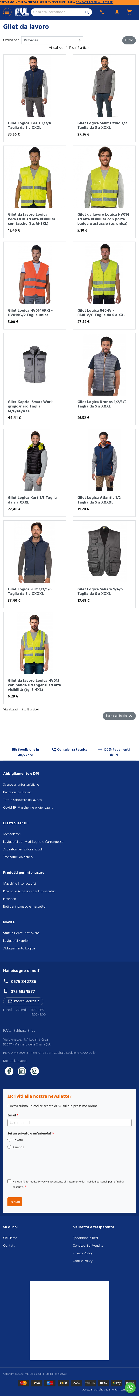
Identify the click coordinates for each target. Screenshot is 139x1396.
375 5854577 (23, 991)
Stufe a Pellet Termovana (21, 933)
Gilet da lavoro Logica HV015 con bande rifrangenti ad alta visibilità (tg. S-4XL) (34, 685)
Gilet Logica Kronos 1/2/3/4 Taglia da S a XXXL (102, 404)
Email (12, 1115)
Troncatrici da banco (18, 857)
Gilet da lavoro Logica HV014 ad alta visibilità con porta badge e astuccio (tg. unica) (103, 219)
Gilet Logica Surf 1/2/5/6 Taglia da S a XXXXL (29, 591)
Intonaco (9, 899)
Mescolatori (12, 834)
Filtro (129, 40)
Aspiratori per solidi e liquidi (23, 849)
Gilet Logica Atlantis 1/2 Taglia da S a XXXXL (99, 500)
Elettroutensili (15, 823)
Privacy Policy (83, 1253)
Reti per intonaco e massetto (24, 906)
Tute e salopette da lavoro (22, 800)
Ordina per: (11, 40)
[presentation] (39, 1164)
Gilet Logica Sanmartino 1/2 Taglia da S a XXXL (102, 125)
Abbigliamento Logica (19, 948)
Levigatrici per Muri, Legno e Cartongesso (33, 842)
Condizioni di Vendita (88, 1246)
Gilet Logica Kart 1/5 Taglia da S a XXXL (32, 500)
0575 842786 (23, 981)
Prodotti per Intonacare (23, 873)
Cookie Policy (83, 1261)
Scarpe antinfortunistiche (21, 785)
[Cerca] (61, 12)
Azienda (18, 1147)
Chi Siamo (10, 1238)
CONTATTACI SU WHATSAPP (99, 2)
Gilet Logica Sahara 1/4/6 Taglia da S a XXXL (100, 591)
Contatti (9, 1246)
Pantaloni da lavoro (17, 792)
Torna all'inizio (119, 716)
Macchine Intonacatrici (19, 884)
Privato (18, 1140)
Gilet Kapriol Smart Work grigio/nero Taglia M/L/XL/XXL (30, 406)
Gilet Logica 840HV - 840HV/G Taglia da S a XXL (101, 313)
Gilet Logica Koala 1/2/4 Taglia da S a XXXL (29, 125)
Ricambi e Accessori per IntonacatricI (29, 891)
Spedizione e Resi (85, 1238)
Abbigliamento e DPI (21, 774)
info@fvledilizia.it (23, 1001)
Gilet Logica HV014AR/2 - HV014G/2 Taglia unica (30, 313)
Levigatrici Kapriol (15, 941)
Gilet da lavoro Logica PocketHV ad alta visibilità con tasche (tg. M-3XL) (31, 219)
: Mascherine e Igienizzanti (28, 807)
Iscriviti (15, 1202)
